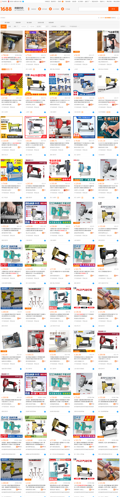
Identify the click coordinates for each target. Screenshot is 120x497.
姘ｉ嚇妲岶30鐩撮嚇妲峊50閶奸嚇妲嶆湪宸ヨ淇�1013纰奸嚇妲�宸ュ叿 (84, 443)
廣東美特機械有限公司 (55, 62)
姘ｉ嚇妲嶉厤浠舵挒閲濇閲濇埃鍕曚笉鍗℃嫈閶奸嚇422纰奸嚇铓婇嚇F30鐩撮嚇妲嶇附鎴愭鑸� (35, 486)
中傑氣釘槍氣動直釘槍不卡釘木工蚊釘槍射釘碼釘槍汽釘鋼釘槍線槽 (108, 186)
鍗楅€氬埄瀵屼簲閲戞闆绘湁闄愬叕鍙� (7, 447)
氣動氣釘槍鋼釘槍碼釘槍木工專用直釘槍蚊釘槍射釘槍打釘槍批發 (59, 144)
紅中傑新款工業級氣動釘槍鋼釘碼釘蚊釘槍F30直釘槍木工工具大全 (35, 186)
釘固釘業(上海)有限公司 (31, 104)
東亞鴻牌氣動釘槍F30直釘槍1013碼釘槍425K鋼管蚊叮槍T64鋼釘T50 (12, 101)
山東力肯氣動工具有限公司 (79, 361)
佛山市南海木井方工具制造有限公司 (103, 62)
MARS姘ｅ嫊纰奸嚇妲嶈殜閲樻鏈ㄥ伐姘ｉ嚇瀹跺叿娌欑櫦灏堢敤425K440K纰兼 (11, 486)
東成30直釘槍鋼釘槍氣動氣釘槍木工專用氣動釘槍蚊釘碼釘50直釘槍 (11, 186)
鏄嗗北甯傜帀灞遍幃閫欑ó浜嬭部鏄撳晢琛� (31, 404)
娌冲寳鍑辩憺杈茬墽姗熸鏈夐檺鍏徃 (7, 62)
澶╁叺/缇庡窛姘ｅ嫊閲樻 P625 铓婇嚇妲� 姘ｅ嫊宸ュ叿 (59, 443)
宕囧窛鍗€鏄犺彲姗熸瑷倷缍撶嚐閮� (55, 404)
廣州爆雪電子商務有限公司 (7, 233)
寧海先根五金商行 (6, 190)
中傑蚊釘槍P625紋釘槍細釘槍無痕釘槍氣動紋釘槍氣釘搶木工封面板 (11, 358)
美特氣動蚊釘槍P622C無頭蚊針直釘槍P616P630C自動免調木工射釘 (83, 358)
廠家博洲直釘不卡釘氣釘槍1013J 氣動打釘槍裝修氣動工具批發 (84, 144)
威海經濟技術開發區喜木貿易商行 (79, 233)
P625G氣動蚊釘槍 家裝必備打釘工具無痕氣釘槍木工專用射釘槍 (108, 315)
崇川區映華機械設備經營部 (55, 233)
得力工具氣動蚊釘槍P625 (105, 271)
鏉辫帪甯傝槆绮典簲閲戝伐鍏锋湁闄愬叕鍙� (103, 404)
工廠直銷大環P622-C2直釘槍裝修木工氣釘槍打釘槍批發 (12, 144)
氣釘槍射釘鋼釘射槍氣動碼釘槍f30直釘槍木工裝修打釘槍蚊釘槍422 (60, 186)
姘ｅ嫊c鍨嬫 (11, 64)
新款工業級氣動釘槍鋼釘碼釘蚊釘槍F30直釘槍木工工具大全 (108, 358)
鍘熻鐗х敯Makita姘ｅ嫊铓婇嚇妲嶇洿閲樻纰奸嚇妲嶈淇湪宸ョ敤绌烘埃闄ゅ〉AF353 (59, 486)
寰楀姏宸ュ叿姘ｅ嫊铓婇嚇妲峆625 (107, 442)
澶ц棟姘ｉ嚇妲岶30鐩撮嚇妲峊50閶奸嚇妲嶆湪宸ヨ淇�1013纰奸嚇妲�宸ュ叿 (60, 401)
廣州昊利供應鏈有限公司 (7, 404)
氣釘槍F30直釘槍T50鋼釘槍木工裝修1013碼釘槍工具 (84, 272)
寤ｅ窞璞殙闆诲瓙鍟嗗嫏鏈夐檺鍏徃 (103, 489)
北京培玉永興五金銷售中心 (103, 104)
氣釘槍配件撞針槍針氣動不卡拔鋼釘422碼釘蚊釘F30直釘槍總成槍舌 (36, 315)
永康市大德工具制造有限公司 (31, 62)
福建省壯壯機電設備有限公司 (7, 361)
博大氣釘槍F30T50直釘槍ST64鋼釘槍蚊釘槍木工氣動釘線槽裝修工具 (84, 186)
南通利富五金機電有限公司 (7, 275)
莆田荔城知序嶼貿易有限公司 (31, 190)
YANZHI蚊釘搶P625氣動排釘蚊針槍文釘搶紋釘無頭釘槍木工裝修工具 (83, 58)
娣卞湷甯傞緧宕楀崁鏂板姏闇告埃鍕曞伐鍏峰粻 (55, 447)
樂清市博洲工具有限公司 (79, 147)
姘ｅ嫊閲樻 (5, 64)
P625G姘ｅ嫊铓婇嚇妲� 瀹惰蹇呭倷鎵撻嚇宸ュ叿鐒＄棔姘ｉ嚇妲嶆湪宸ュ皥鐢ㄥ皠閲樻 (108, 486)
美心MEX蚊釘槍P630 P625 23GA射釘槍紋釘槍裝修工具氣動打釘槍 (35, 58)
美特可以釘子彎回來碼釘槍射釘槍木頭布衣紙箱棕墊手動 (108, 101)
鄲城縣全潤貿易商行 (79, 318)
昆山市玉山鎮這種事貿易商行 (31, 233)
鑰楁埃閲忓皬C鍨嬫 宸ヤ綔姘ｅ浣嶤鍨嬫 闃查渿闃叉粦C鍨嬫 (12, 58)
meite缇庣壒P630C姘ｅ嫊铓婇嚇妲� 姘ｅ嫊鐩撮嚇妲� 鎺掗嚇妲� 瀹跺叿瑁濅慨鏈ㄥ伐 (108, 401)
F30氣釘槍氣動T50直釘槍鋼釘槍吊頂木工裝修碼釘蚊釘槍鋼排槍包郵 (11, 229)
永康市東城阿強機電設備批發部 (7, 104)
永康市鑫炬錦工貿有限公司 (55, 190)
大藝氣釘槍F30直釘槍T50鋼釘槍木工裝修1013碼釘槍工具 (59, 229)
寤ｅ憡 (20, 59)
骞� (20, 61)
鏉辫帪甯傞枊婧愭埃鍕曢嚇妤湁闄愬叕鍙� (7, 489)
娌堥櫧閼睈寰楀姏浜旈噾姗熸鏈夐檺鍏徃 (103, 447)
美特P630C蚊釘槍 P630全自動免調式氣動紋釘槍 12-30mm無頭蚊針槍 (35, 272)
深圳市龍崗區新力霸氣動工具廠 (55, 275)
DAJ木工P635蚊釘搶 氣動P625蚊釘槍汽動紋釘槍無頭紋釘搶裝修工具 (108, 144)
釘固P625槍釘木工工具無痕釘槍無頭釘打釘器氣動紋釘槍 (35, 101)
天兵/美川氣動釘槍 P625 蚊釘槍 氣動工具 (59, 272)
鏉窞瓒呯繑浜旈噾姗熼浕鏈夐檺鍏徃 (31, 447)
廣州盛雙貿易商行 (79, 275)
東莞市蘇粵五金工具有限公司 (103, 233)
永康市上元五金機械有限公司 (79, 190)
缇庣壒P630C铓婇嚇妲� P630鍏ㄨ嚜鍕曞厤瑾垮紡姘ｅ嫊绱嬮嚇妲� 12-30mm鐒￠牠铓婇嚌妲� (36, 443)
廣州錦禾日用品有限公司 (55, 147)
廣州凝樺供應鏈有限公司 (103, 361)
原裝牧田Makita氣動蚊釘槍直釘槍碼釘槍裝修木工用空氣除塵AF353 (59, 315)
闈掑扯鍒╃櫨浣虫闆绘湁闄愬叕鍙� (55, 489)
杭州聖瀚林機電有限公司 (31, 147)
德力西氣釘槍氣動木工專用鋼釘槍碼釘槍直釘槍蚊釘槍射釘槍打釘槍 (35, 358)
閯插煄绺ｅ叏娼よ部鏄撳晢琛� (79, 489)
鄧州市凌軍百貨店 (103, 190)
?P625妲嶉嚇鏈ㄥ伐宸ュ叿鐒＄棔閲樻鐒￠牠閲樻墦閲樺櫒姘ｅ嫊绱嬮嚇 (84, 486)
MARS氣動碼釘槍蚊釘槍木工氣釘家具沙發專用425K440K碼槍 (11, 315)
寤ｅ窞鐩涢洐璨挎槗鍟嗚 (79, 447)
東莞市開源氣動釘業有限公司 (7, 318)
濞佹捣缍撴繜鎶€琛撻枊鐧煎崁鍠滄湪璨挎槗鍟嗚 (79, 404)
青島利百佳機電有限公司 (55, 318)
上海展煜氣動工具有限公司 (79, 62)
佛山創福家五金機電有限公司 (7, 147)
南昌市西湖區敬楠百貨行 (31, 318)
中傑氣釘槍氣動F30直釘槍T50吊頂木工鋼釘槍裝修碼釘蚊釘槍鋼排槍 (59, 358)
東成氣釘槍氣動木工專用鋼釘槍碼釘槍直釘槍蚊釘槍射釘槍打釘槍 (83, 101)
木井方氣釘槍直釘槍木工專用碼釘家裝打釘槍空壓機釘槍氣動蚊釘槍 (108, 58)
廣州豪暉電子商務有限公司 (103, 318)
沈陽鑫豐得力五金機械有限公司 (103, 275)
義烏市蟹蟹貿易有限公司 (55, 361)
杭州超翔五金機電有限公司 (31, 275)
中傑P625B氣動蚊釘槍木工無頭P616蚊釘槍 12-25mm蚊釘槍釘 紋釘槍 (35, 144)
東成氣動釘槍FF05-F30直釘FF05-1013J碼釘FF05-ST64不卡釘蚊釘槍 (60, 101)
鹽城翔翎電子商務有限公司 (103, 147)
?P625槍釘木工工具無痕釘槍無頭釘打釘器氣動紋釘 (84, 315)
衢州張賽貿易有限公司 (31, 361)
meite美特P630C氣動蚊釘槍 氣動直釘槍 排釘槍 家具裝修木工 (108, 229)
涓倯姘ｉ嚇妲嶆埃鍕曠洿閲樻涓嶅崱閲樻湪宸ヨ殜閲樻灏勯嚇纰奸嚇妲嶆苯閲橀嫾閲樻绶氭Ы (35, 401)
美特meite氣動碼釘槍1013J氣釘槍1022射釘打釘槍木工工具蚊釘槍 (60, 58)
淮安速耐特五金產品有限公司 (79, 104)
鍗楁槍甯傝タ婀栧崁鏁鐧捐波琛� (31, 489)
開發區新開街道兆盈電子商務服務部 (55, 104)
